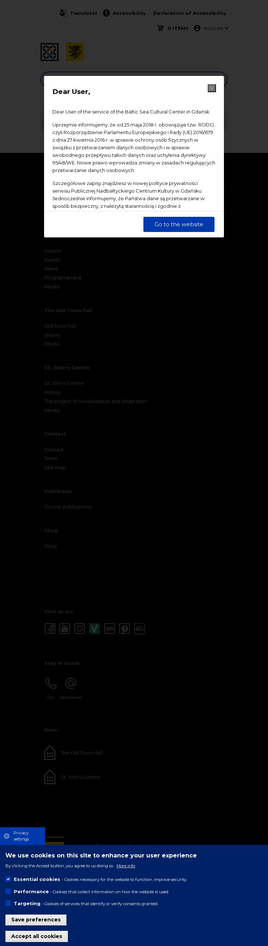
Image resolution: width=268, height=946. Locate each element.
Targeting (27, 903)
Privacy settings (21, 836)
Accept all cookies (36, 936)
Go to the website (179, 224)
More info (126, 865)
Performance (31, 891)
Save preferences (36, 919)
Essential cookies (37, 879)
